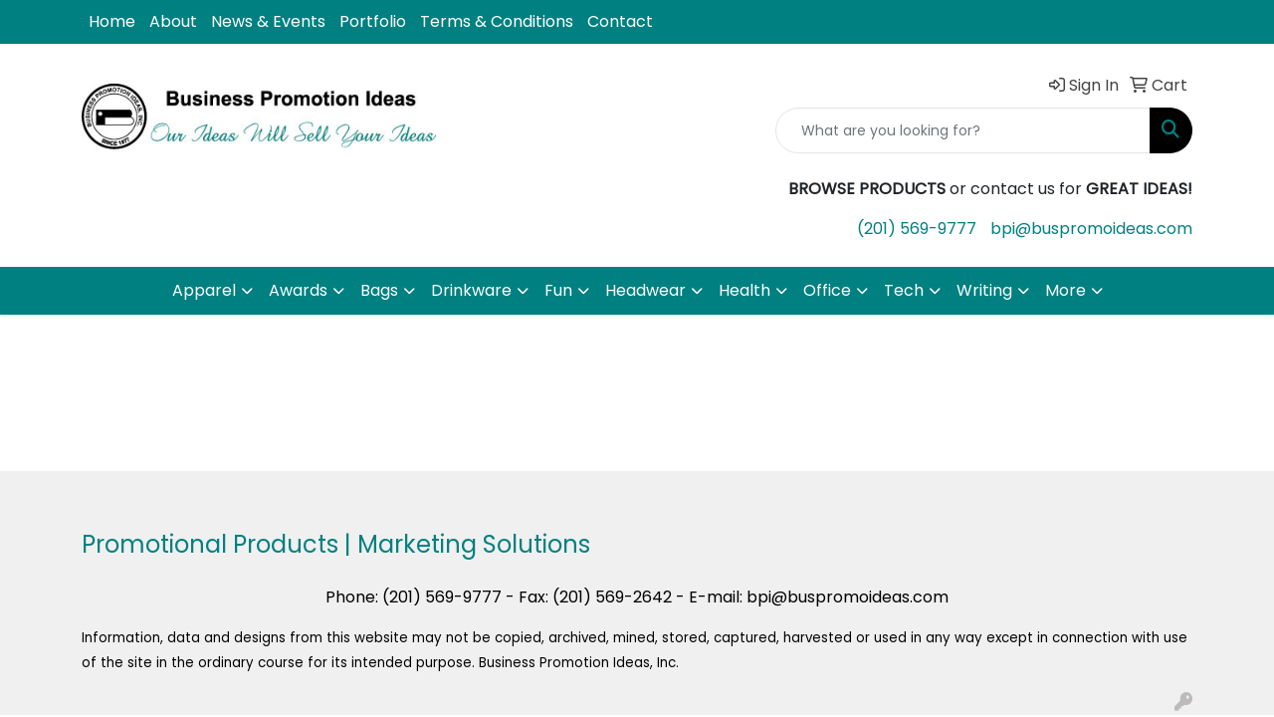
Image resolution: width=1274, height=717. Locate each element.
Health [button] (744, 290)
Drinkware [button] (471, 290)
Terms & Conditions (496, 21)
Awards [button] (298, 290)
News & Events (268, 21)
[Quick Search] (963, 130)
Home (112, 21)
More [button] (1065, 290)
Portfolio (372, 21)
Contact (620, 21)
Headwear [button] (645, 290)
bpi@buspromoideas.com (1091, 228)
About (173, 21)
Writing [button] (984, 290)
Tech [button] (904, 290)
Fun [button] (558, 290)
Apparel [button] (204, 290)
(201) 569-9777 (916, 228)
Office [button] (827, 290)
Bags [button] (379, 290)
